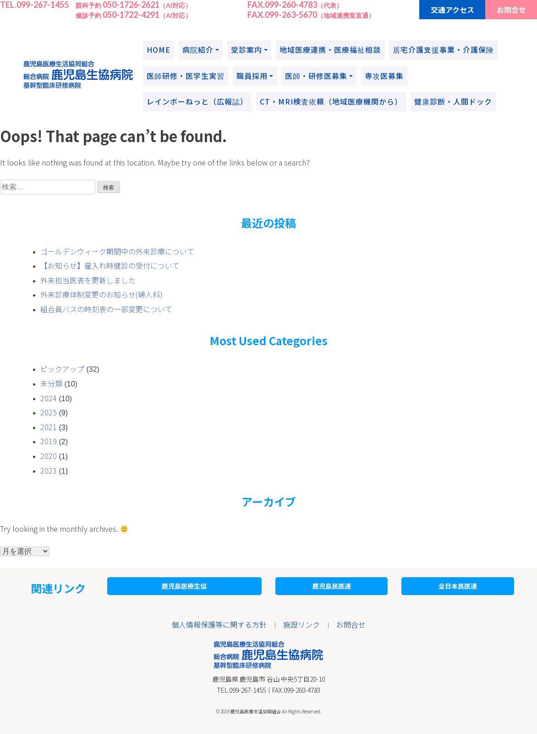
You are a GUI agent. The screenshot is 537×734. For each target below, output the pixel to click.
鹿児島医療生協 (184, 586)
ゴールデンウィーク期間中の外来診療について (117, 251)
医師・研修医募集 (316, 75)
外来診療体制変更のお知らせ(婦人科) (101, 294)
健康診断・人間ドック (453, 101)
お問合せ (511, 9)
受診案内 (246, 49)
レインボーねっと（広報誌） (197, 101)
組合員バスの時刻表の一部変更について (106, 309)
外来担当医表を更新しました (88, 280)
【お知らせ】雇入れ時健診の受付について (110, 265)
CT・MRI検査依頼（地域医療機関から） (331, 101)
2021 (48, 426)
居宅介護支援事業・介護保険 (443, 49)
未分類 (51, 383)
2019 (48, 441)
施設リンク (301, 624)
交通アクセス (452, 9)
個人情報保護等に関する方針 (219, 624)
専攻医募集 (384, 75)
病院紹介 (198, 49)
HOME (158, 49)
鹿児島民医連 (331, 586)
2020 (48, 455)
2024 (48, 397)
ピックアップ (62, 368)
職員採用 (252, 75)
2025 (48, 412)
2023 (48, 470)
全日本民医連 (457, 586)
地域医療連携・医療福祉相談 (330, 49)
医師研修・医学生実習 (186, 75)
